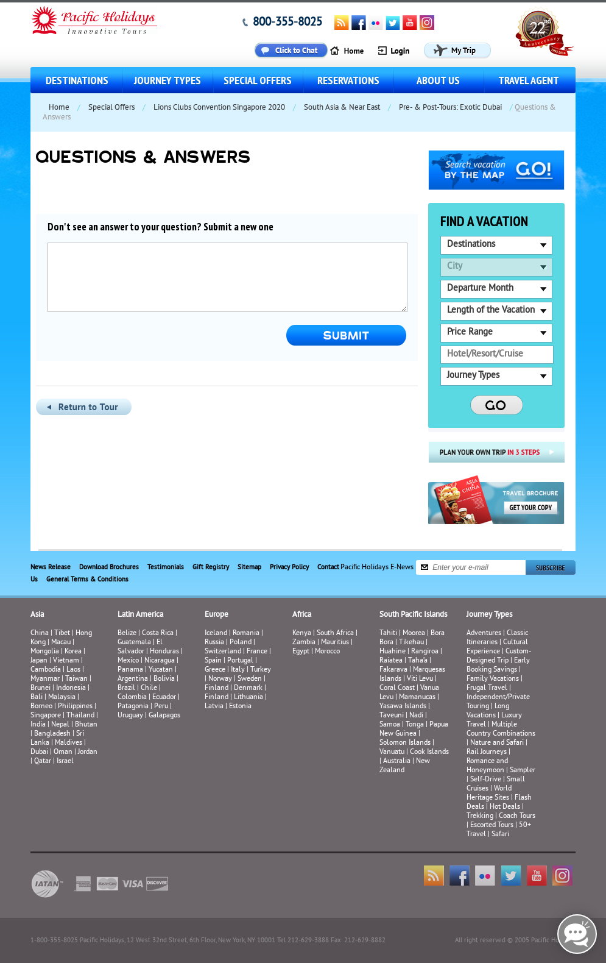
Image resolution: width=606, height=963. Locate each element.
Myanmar (45, 679)
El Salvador (140, 647)
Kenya (301, 633)
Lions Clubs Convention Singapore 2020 (219, 108)
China (39, 633)
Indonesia (71, 688)
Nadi (416, 715)
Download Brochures (109, 567)
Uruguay (130, 715)
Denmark (248, 688)
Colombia (132, 697)
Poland (241, 642)
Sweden (250, 679)
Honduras (164, 651)
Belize (127, 633)
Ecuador (164, 697)
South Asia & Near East (342, 108)
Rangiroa (425, 651)
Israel (65, 761)
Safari (500, 834)
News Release (50, 567)
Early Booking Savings (498, 665)
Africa (301, 615)
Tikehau (411, 642)
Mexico (128, 661)
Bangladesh (52, 734)
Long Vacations (488, 711)
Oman (63, 752)
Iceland (216, 633)
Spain (213, 661)
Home (59, 108)
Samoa (389, 725)
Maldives (68, 743)
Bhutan (86, 725)
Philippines (75, 706)
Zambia (303, 642)
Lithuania (248, 697)
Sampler (522, 770)
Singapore (45, 715)
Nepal (60, 725)
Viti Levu (420, 679)
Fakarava (393, 670)
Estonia (240, 706)
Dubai (39, 752)
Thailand (80, 715)
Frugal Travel (487, 688)
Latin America (140, 615)
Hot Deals (505, 807)
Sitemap (249, 567)
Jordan (87, 752)
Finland (216, 688)
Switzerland (223, 651)
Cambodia (45, 670)
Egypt (300, 651)
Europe (216, 615)
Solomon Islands (405, 743)
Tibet (63, 633)
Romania (246, 633)
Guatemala (134, 642)
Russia (214, 642)
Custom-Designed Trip (499, 656)
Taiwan (76, 679)
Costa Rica (158, 633)
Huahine (392, 651)
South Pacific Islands (413, 615)
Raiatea (391, 661)
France (257, 651)
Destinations (77, 80)
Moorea (414, 633)
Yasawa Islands (402, 706)
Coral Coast (397, 688)
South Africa (335, 633)
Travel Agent (528, 80)
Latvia (214, 706)
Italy (238, 670)
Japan (39, 661)
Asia (37, 615)
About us (438, 80)
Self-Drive (485, 779)
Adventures (484, 633)
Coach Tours (517, 816)
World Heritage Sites (489, 793)
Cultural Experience (497, 647)
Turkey (260, 670)
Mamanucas (417, 697)
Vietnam (66, 661)
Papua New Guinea (413, 729)
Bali (36, 697)
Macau (61, 642)
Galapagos (164, 715)
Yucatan (161, 670)
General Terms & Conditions (87, 579)
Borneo (41, 706)
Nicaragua (159, 661)
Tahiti (388, 633)
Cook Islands (429, 752)
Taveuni (391, 715)
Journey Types (167, 80)
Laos (73, 670)
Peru (161, 706)
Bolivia (164, 679)
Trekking (480, 816)
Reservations (348, 80)
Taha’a (418, 661)
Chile (149, 688)
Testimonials (165, 567)
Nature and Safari (497, 743)
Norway (220, 679)
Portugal (240, 661)
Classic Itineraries (497, 638)
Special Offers (258, 80)
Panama (130, 670)
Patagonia (134, 706)
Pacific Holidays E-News (377, 567)
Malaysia (62, 697)
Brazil (126, 688)
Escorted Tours (491, 825)
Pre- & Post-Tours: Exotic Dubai (450, 108)
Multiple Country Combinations (501, 729)
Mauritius (335, 642)
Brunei (40, 688)
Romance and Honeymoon (487, 766)
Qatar (42, 761)
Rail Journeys (487, 752)
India (38, 725)
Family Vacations (493, 679)
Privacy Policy (289, 567)
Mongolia (44, 651)
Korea (73, 651)
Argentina (133, 679)
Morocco (327, 651)
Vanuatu (391, 752)
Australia (396, 761)
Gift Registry (210, 567)
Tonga (415, 725)
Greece (215, 670)
